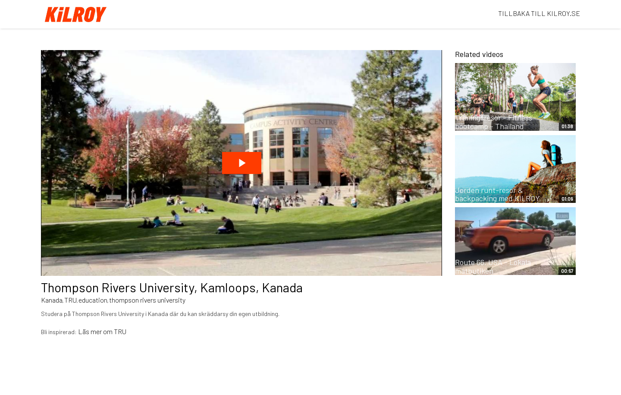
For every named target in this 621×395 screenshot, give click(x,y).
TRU (70, 300)
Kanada (52, 300)
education (92, 300)
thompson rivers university (147, 300)
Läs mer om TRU (102, 331)
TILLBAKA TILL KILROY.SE (539, 13)
